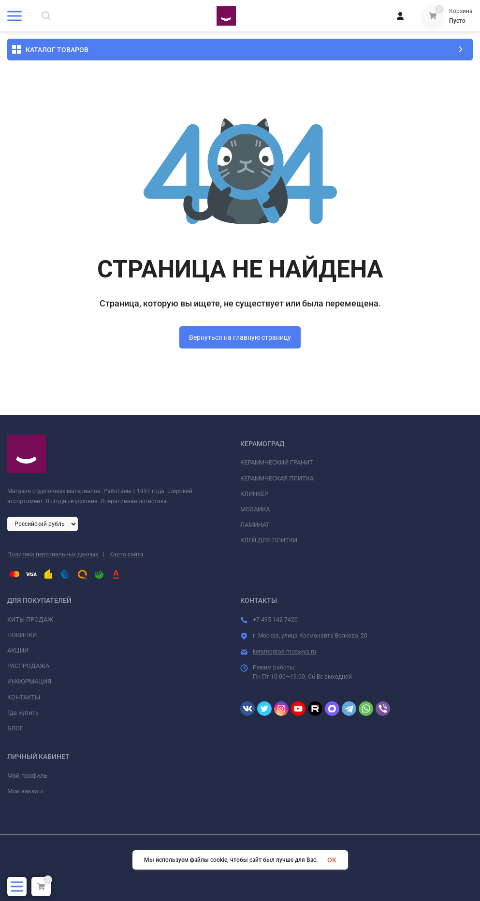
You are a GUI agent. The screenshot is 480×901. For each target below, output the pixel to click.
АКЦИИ (18, 650)
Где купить (23, 712)
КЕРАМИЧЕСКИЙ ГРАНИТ (276, 462)
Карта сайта (126, 554)
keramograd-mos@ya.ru (284, 651)
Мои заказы (25, 791)
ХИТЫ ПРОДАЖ (30, 619)
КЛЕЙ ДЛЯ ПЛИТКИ (268, 540)
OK (331, 860)
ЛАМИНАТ (255, 524)
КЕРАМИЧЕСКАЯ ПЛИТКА (277, 478)
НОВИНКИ (22, 635)
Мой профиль (27, 775)
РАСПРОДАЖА (28, 665)
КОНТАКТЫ (23, 697)
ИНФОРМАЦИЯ (29, 681)
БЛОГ (15, 728)
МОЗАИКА (255, 509)
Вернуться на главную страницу (240, 337)
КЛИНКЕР (254, 493)
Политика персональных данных (52, 554)
